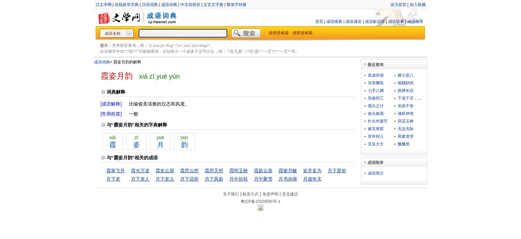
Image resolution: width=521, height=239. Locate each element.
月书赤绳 (287, 179)
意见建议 (290, 194)
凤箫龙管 (406, 136)
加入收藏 (418, 4)
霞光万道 (140, 170)
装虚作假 (376, 75)
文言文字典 (213, 4)
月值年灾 (312, 179)
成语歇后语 (375, 21)
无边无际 (406, 128)
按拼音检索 (279, 33)
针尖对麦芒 (378, 121)
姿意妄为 (312, 170)
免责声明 (270, 194)
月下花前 (189, 179)
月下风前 (214, 179)
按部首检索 (303, 33)
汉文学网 (104, 4)
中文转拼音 (190, 4)
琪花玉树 (406, 121)
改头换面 (376, 113)
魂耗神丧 (406, 113)
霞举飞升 (115, 170)
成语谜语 (354, 21)
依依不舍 (406, 106)
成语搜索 (334, 21)
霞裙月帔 (287, 170)
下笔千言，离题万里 (416, 98)
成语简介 (376, 173)
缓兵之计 (376, 106)
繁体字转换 (237, 4)
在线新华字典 (127, 4)
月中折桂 (238, 179)
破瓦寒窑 (376, 128)
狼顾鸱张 (406, 83)
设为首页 (398, 4)
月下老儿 (165, 179)
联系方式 (251, 194)
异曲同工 (376, 98)
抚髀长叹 (406, 90)
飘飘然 (404, 144)
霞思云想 (189, 170)
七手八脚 (376, 90)
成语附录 (415, 21)
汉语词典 (150, 4)
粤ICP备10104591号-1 (260, 201)
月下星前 (337, 170)
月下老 (113, 179)
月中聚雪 (263, 179)
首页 (319, 21)
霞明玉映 (238, 170)
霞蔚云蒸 (263, 170)
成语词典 (169, 4)
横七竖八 (406, 75)
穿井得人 (376, 136)
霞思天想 (214, 170)
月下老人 (140, 179)
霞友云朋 (165, 170)
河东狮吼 (376, 83)
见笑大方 (376, 144)
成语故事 (396, 21)
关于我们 (231, 194)
